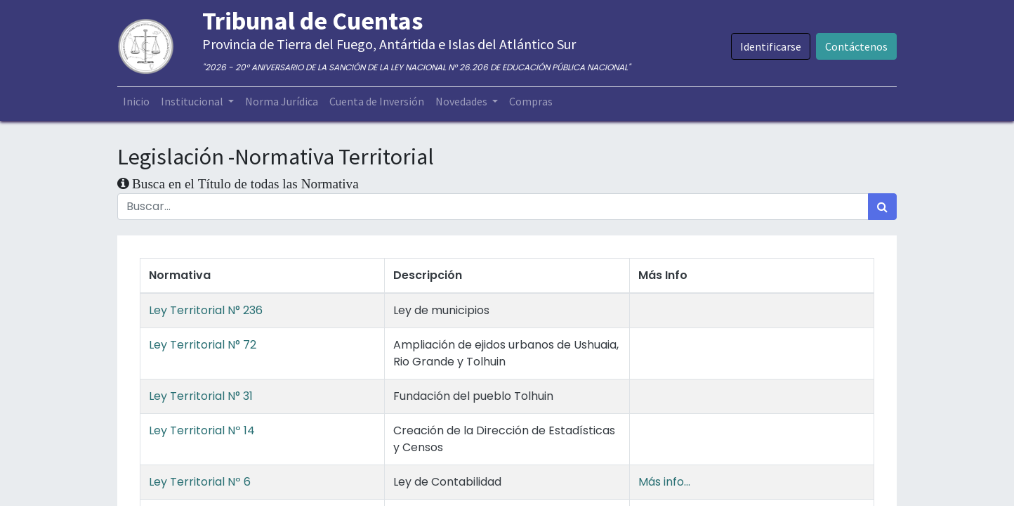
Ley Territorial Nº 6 (200, 482)
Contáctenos (856, 46)
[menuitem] (136, 101)
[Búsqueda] (882, 206)
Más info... (664, 482)
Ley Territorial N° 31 (201, 396)
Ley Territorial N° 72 (202, 345)
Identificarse (770, 46)
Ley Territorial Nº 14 (202, 430)
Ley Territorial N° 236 (206, 310)
